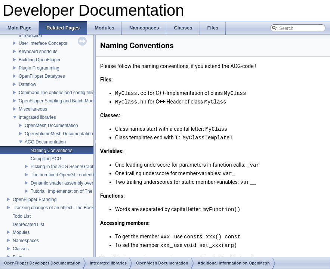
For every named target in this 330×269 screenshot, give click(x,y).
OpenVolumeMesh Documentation (59, 133)
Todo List (22, 216)
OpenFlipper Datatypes (42, 76)
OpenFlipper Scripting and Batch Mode (57, 100)
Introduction (30, 35)
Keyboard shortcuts (38, 51)
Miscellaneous (33, 109)
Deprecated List (28, 224)
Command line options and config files (57, 92)
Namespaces (26, 240)
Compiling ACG (46, 158)
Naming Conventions (51, 150)
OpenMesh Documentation (51, 125)
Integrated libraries (37, 117)
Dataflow (27, 84)
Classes (21, 248)
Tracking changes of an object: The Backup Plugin (62, 207)
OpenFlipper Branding (34, 199)
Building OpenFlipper (40, 59)
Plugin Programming (39, 68)
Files (17, 257)
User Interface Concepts (43, 43)
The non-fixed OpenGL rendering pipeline (72, 174)
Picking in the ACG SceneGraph (63, 166)
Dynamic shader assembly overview (66, 183)
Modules (21, 232)
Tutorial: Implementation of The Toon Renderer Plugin (84, 191)
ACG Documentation (45, 142)
